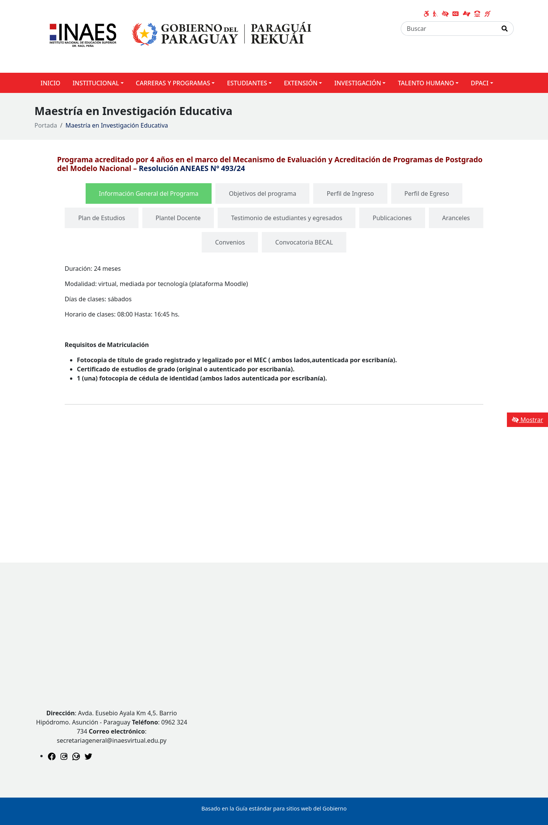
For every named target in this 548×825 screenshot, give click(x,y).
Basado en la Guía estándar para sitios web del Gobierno (274, 808)
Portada (46, 125)
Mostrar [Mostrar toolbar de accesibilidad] (527, 420)
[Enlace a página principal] (177, 36)
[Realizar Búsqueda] (505, 28)
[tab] (149, 193)
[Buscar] (448, 28)
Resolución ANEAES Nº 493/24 (192, 168)
